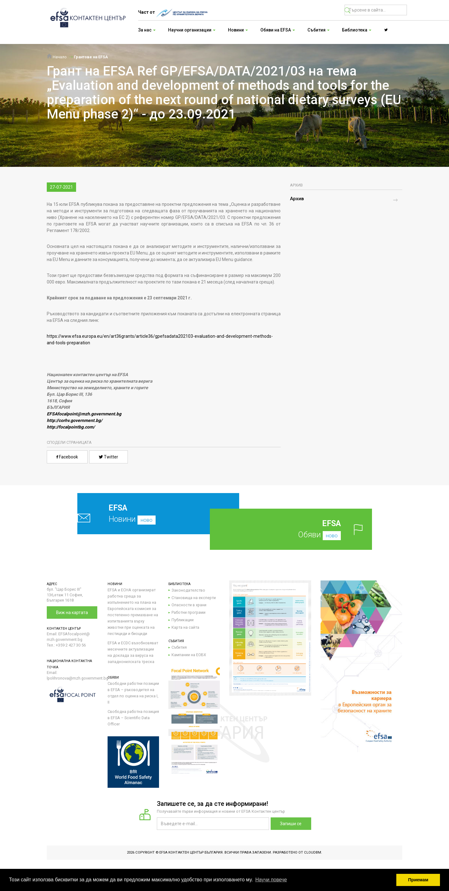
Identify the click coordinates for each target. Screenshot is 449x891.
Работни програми (188, 612)
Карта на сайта (185, 627)
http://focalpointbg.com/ (71, 426)
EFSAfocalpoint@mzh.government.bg (84, 413)
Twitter (108, 456)
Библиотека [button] (356, 29)
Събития (179, 647)
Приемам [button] (418, 879)
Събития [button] (318, 29)
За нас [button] (147, 29)
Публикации (182, 619)
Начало (57, 57)
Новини (143, 513)
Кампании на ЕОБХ (188, 654)
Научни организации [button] (191, 29)
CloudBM (312, 852)
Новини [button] (238, 29)
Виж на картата (72, 612)
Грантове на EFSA (91, 57)
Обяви (300, 529)
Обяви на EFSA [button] (277, 29)
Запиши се (291, 823)
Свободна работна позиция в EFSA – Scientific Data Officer (133, 717)
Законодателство (188, 590)
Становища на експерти (193, 597)
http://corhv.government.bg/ (74, 420)
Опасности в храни (188, 605)
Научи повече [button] (271, 879)
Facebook (67, 456)
